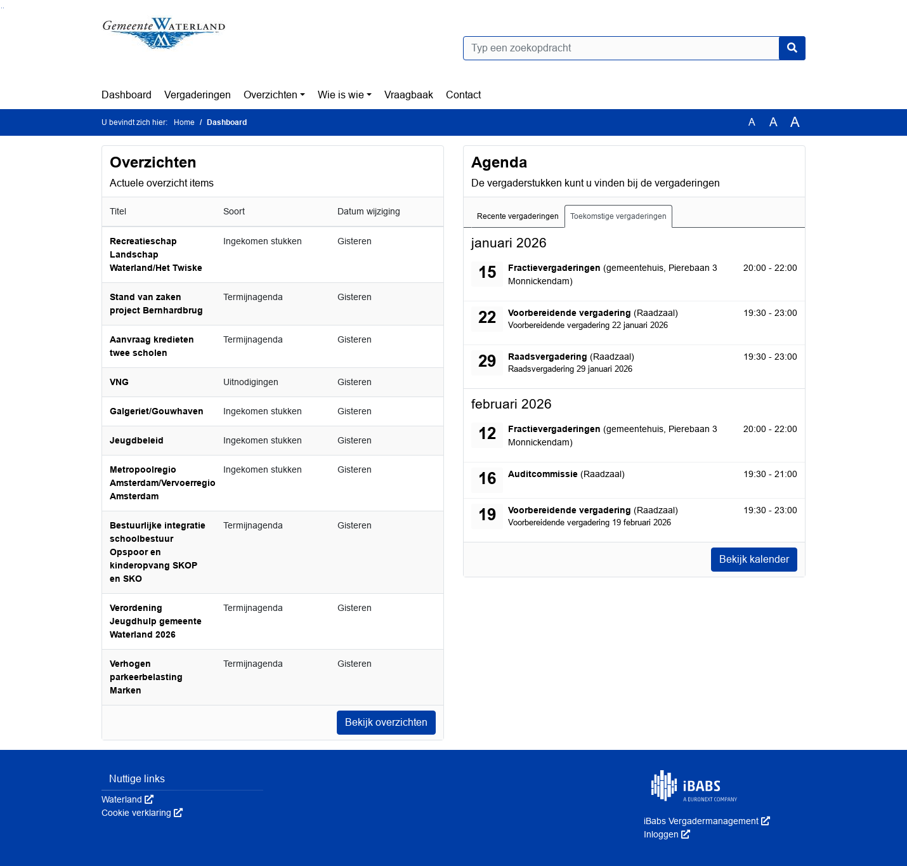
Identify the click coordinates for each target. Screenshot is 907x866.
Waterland (127, 799)
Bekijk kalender (754, 559)
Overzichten (270, 94)
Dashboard (126, 94)
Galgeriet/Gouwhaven (157, 411)
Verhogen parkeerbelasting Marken (146, 677)
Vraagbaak (408, 94)
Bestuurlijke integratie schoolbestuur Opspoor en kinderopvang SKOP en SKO (158, 552)
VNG (119, 382)
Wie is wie (341, 94)
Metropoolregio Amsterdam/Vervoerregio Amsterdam (163, 482)
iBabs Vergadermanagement (707, 821)
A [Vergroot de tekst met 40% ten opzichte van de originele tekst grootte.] (795, 122)
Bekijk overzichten (386, 722)
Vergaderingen (197, 94)
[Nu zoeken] (792, 48)
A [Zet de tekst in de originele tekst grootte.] (751, 122)
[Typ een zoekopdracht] (634, 48)
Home (184, 122)
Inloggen (667, 834)
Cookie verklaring (142, 813)
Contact (463, 94)
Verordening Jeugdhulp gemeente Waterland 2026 (156, 621)
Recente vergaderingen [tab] (518, 216)
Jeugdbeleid (137, 440)
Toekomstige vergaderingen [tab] (618, 216)
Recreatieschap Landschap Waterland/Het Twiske (156, 254)
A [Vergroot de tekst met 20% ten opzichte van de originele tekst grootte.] (773, 122)
